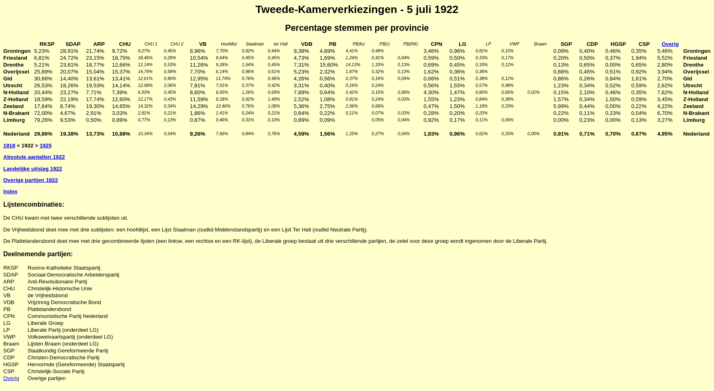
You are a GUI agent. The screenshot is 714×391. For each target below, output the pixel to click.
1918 (9, 146)
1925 (46, 146)
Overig (11, 378)
